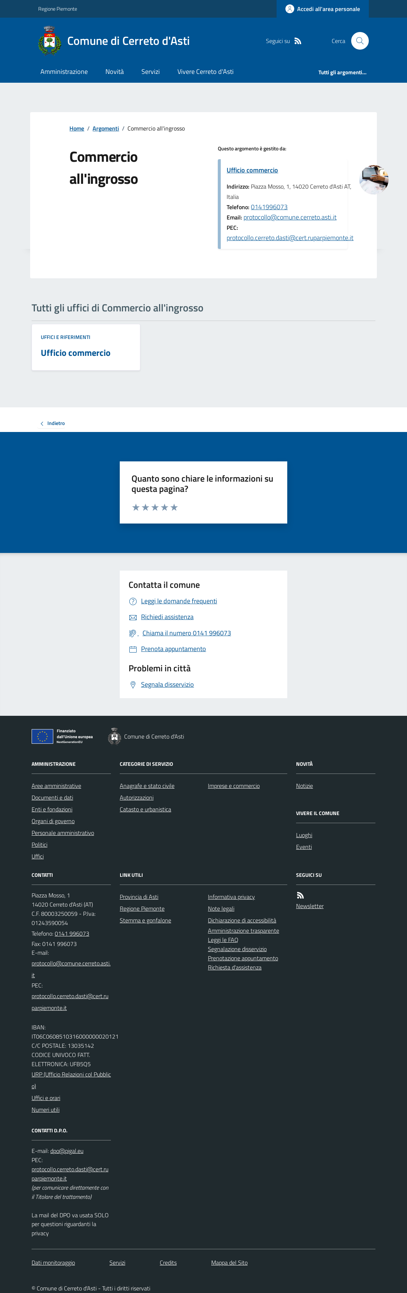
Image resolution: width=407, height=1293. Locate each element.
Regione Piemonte (57, 8)
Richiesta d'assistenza (235, 967)
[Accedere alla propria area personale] (323, 9)
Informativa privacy (231, 896)
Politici (39, 844)
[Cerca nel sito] (357, 41)
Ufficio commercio (252, 170)
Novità (114, 71)
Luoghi (304, 835)
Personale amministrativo (63, 832)
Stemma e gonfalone (145, 920)
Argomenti (106, 128)
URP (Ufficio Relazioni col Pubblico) (71, 1080)
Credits (168, 1262)
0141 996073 (72, 933)
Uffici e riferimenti (65, 337)
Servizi (150, 71)
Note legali (221, 908)
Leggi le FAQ (223, 939)
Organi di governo (53, 821)
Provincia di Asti (139, 896)
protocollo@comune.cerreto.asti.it (290, 217)
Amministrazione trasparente (243, 930)
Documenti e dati (52, 797)
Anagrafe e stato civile (147, 785)
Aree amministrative (56, 785)
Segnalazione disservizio (237, 948)
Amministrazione (64, 71)
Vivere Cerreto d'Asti (205, 71)
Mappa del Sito (229, 1262)
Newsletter (310, 905)
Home (76, 128)
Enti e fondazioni (52, 809)
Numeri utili (46, 1109)
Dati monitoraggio (53, 1262)
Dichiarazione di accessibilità (242, 920)
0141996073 (269, 207)
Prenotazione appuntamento (243, 958)
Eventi (304, 846)
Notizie (304, 785)
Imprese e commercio (234, 785)
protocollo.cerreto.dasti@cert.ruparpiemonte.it (290, 238)
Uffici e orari (46, 1097)
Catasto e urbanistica (145, 809)
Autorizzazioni (137, 797)
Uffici (38, 856)
